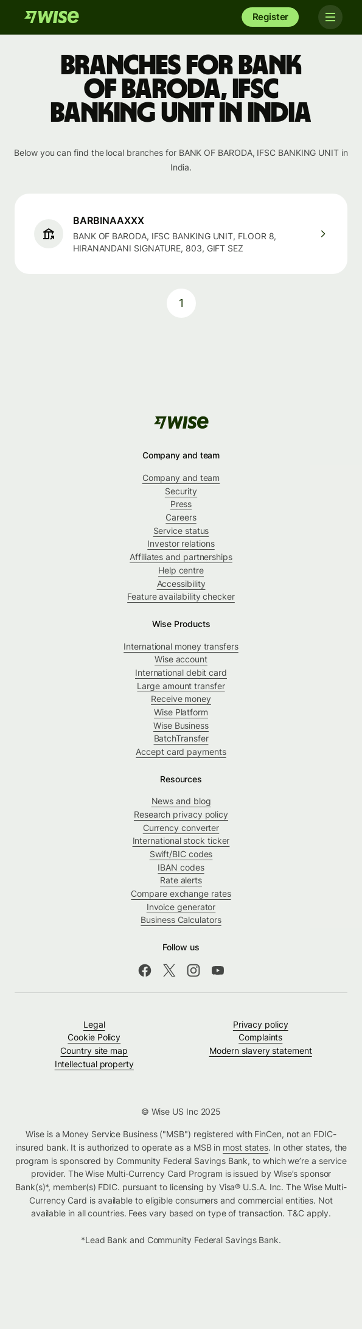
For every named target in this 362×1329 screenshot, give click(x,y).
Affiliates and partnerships (181, 557)
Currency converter (181, 827)
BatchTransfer (181, 738)
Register (270, 17)
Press (181, 504)
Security (181, 491)
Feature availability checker (181, 596)
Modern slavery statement (260, 1050)
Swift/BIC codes (181, 854)
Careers (180, 517)
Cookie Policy (94, 1037)
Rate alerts (181, 880)
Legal (94, 1024)
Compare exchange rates (181, 893)
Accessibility (181, 583)
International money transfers (181, 646)
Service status (181, 530)
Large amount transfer (181, 686)
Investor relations (181, 543)
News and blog (181, 801)
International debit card (181, 672)
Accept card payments (181, 751)
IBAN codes (181, 867)
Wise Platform (181, 712)
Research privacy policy (181, 814)
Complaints (260, 1037)
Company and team (181, 477)
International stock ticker (181, 840)
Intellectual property (94, 1064)
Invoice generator (181, 907)
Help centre (181, 570)
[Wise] (51, 17)
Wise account (181, 659)
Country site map (94, 1050)
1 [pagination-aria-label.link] (181, 302)
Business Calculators (181, 919)
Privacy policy (260, 1024)
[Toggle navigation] (330, 17)
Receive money (181, 698)
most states (245, 1147)
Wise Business (181, 725)
